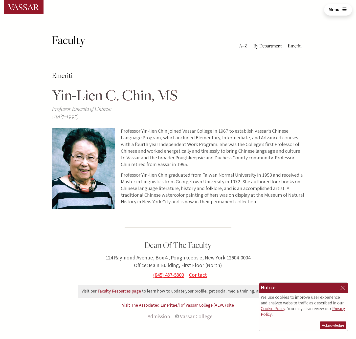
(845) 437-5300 (168, 275)
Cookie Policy (273, 309)
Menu (338, 9)
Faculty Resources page (119, 291)
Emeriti (295, 45)
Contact (198, 275)
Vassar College (196, 316)
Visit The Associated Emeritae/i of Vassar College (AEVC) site (178, 305)
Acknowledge (333, 325)
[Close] (342, 288)
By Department (267, 45)
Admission (159, 316)
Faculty (68, 39)
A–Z (243, 45)
